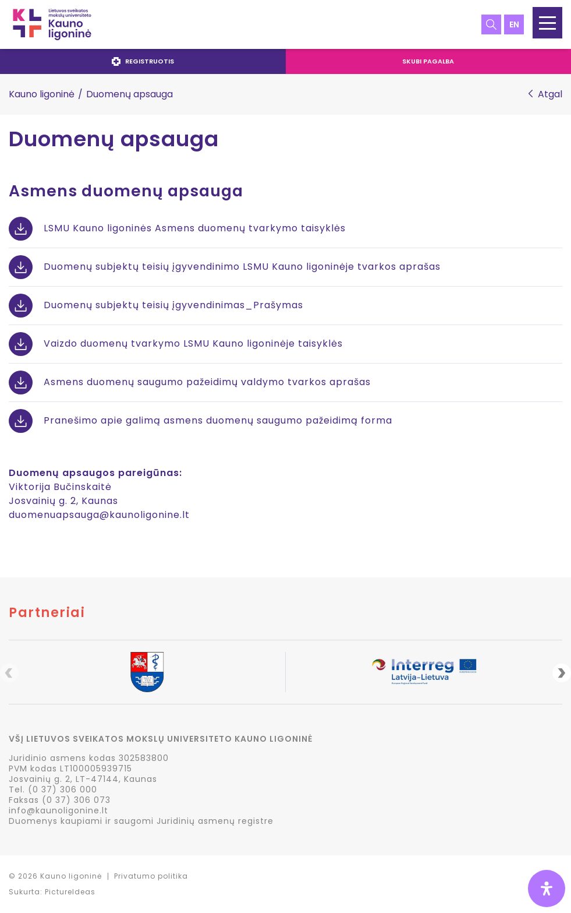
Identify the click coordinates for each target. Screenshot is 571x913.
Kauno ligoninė (42, 94)
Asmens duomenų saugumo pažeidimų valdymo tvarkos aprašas (207, 382)
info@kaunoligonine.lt (58, 810)
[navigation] (285, 61)
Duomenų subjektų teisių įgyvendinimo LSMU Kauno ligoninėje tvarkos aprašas (242, 266)
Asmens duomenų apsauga (126, 190)
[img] (547, 889)
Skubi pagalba (428, 61)
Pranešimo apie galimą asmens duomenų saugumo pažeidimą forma (218, 420)
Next (561, 673)
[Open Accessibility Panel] (546, 888)
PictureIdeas (70, 892)
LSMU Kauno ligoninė (52, 24)
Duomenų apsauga (114, 139)
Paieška (491, 24)
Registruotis (143, 61)
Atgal (550, 94)
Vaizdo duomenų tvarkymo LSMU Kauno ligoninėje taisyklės (193, 343)
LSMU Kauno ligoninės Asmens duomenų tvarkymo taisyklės (195, 228)
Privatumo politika (151, 876)
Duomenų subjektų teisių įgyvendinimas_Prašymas (173, 305)
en (514, 24)
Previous (9, 673)
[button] (547, 22)
